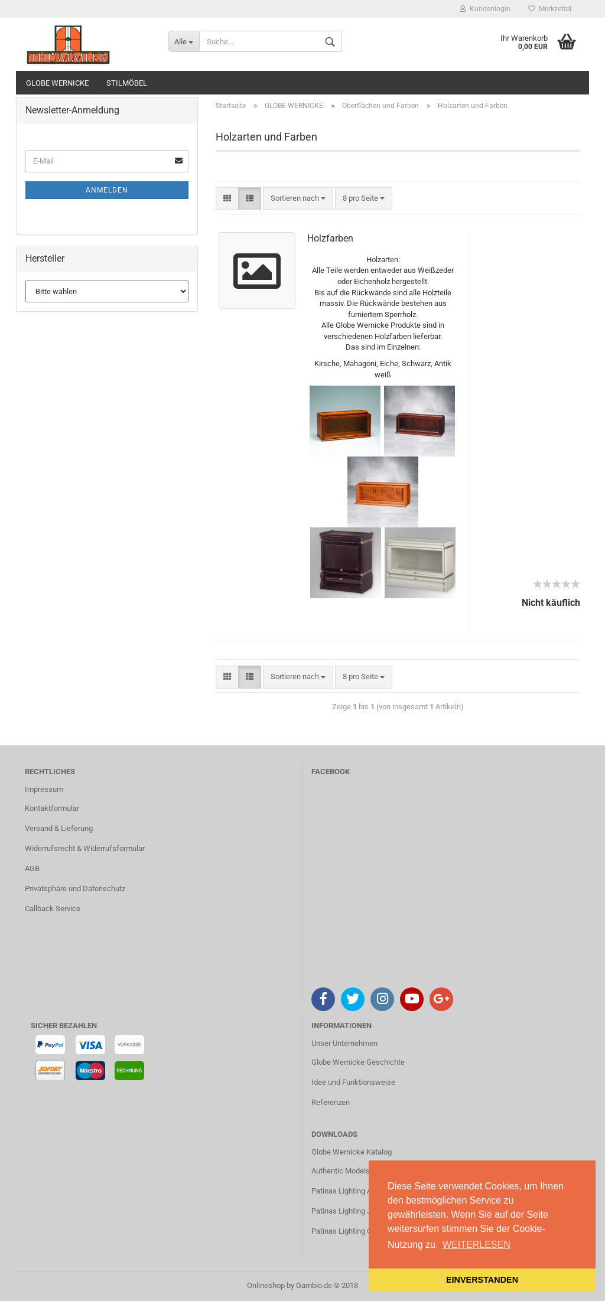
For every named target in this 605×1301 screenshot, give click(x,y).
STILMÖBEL (126, 83)
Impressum (44, 789)
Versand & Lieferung (59, 828)
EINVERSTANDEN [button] (482, 1279)
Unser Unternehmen (344, 1043)
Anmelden (107, 190)
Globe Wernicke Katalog (351, 1151)
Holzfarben (330, 238)
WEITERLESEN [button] (476, 1245)
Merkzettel (549, 9)
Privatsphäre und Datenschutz (75, 888)
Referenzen (330, 1102)
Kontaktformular (52, 808)
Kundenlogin (485, 9)
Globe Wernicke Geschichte (358, 1062)
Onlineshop (266, 1285)
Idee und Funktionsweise (353, 1082)
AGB (32, 868)
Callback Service (52, 908)
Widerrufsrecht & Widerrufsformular (85, 848)
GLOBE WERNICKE (57, 83)
